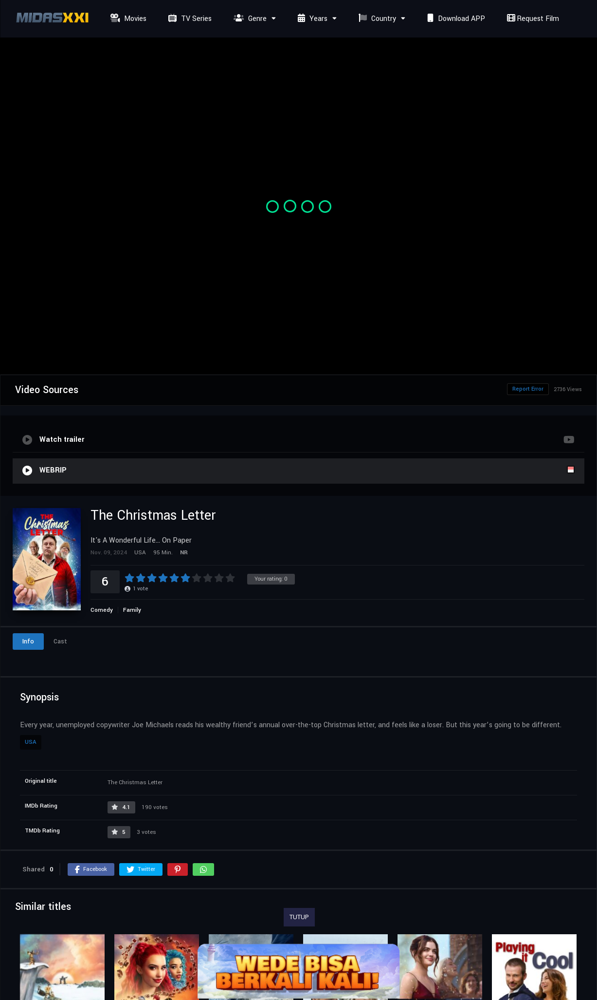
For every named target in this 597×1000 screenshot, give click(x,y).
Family (132, 610)
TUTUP (299, 917)
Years (311, 19)
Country (376, 19)
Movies (127, 19)
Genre (249, 19)
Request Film (532, 19)
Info (28, 641)
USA (30, 742)
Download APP (455, 19)
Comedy (101, 610)
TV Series (189, 19)
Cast (60, 641)
